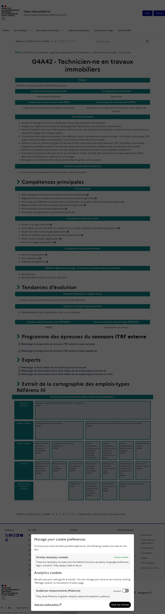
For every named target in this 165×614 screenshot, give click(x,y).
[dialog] (82, 572)
